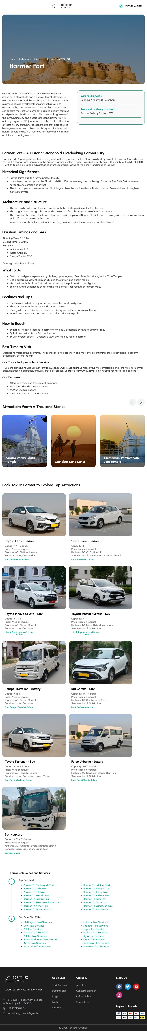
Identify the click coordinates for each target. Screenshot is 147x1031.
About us (81, 985)
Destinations (24, 59)
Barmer (50, 59)
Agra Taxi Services (93, 936)
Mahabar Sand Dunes (70, 462)
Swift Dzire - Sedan (85, 541)
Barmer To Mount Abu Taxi (38, 909)
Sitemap (57, 1007)
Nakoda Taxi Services (35, 932)
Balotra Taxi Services (35, 936)
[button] (132, 402)
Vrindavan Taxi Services (96, 943)
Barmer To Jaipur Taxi (95, 892)
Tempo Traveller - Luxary (23, 689)
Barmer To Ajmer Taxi (36, 905)
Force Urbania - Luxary (87, 761)
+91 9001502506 (130, 6)
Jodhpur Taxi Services (95, 925)
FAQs (55, 1002)
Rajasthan (38, 59)
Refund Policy (83, 996)
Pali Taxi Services (33, 929)
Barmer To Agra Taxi (94, 898)
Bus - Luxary (13, 834)
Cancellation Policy (86, 990)
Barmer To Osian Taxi (95, 902)
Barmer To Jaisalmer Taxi (97, 909)
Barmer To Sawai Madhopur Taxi (42, 902)
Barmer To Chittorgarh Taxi (39, 885)
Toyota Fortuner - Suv (20, 761)
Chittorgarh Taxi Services (38, 922)
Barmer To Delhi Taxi (35, 888)
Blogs (55, 996)
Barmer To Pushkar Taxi (96, 895)
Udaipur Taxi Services (95, 922)
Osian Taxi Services (94, 939)
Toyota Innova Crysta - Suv (24, 614)
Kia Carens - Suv (83, 689)
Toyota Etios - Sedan (19, 541)
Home (12, 59)
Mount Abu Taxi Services (37, 946)
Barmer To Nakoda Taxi (36, 895)
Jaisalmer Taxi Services (96, 946)
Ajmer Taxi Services (35, 943)
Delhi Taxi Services (34, 925)
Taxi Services (59, 985)
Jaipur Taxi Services (94, 929)
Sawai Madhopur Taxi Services (41, 939)
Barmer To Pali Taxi (34, 892)
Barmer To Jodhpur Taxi (96, 888)
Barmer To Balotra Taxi (36, 898)
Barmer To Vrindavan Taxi (97, 905)
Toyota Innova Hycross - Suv (90, 614)
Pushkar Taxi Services (95, 932)
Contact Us (82, 1002)
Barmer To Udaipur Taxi (96, 885)
